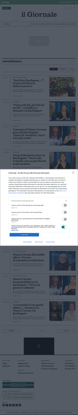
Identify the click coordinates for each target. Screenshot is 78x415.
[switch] (64, 205)
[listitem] (39, 201)
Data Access (39, 242)
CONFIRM (24, 235)
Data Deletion (27, 242)
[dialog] (39, 207)
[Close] (74, 173)
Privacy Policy (50, 242)
